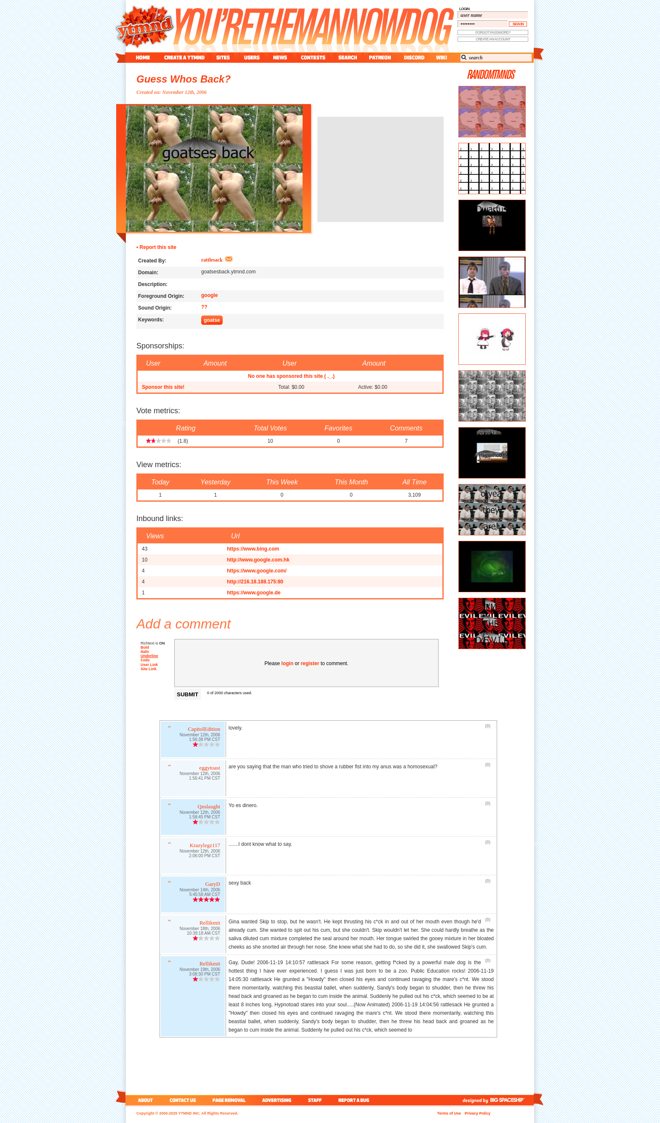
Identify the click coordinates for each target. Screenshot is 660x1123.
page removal (229, 1100)
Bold (145, 647)
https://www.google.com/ (257, 571)
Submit (187, 694)
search (348, 57)
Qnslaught (209, 807)
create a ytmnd (184, 57)
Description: (153, 284)
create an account (493, 39)
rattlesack (212, 260)
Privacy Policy (477, 1113)
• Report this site (156, 247)
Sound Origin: (155, 308)
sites (222, 57)
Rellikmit (210, 923)
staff (316, 1100)
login (287, 663)
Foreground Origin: (161, 296)
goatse (212, 320)
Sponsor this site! (163, 387)
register (310, 663)
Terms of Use (449, 1113)
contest (313, 57)
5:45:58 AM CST (204, 895)
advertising (277, 1100)
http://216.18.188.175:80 (255, 582)
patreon (380, 57)
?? (204, 307)
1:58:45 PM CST (204, 818)
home (142, 57)
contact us (183, 1100)
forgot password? (493, 32)
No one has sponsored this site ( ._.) (291, 376)
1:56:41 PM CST (204, 779)
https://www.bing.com (253, 549)
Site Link (149, 670)
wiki (441, 57)
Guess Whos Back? (183, 79)
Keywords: (151, 320)
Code (145, 660)
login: (464, 9)
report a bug (356, 1100)
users (251, 57)
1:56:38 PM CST (204, 740)
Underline (149, 656)
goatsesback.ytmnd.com (228, 272)
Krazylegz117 (205, 846)
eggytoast (209, 768)
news (280, 57)
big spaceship (511, 1100)
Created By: (152, 261)
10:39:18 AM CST (203, 934)
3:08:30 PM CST (204, 975)
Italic (145, 652)
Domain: (148, 272)
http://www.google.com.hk (258, 560)
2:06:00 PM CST (204, 856)
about (144, 1100)
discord (413, 57)
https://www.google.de (254, 593)
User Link (149, 665)
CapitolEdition (204, 730)
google (209, 295)
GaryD (212, 885)
